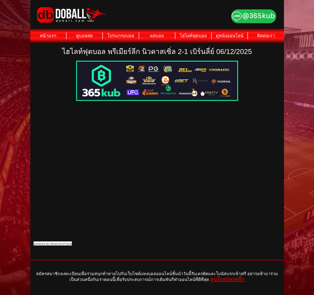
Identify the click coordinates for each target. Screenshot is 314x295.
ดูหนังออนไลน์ (229, 35)
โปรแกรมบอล (120, 35)
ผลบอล (157, 35)
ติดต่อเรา (266, 35)
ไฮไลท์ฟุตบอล (193, 35)
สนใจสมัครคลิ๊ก (227, 279)
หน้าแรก (48, 35)
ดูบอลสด (84, 35)
